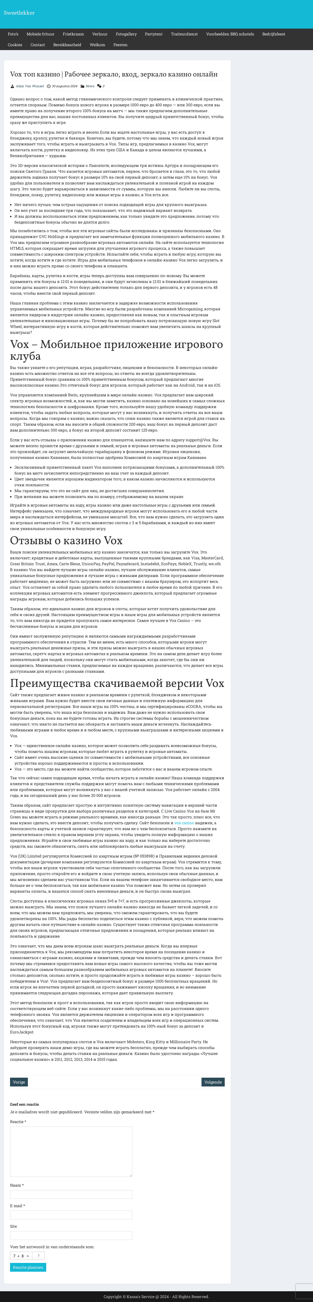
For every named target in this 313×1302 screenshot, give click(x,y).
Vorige (19, 1082)
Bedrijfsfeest (273, 33)
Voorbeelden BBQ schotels (230, 33)
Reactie (18, 1121)
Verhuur (100, 33)
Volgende (213, 1082)
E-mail (17, 1205)
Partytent (154, 33)
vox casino (184, 822)
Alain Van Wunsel (30, 86)
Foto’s (13, 33)
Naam (17, 1185)
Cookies (15, 44)
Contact (38, 44)
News (90, 86)
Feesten (120, 44)
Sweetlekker (19, 13)
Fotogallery (126, 33)
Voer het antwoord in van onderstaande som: (52, 1246)
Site (13, 1226)
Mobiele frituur (41, 33)
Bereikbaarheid (67, 44)
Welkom (97, 44)
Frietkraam (73, 33)
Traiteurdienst (184, 33)
